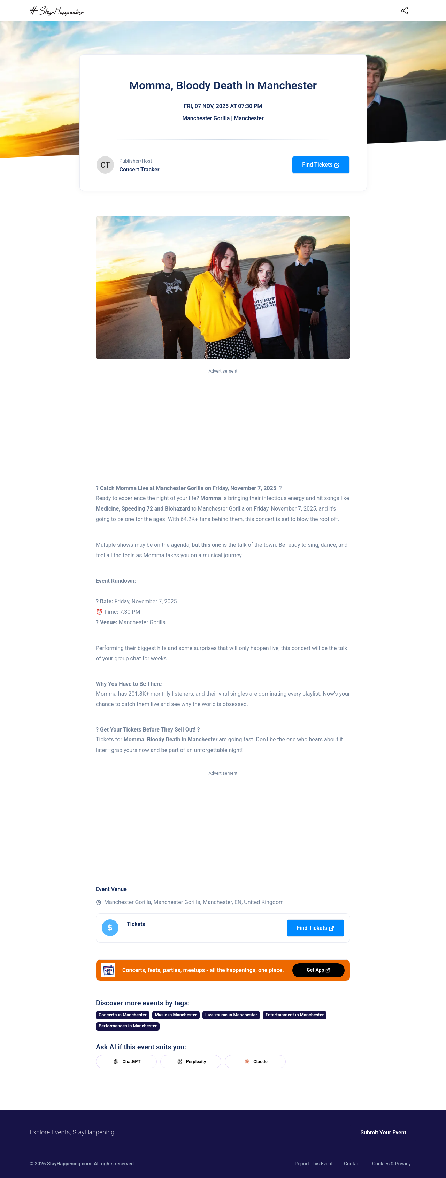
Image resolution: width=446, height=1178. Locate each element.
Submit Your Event (383, 1132)
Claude (255, 1061)
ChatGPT (126, 1061)
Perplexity (191, 1061)
